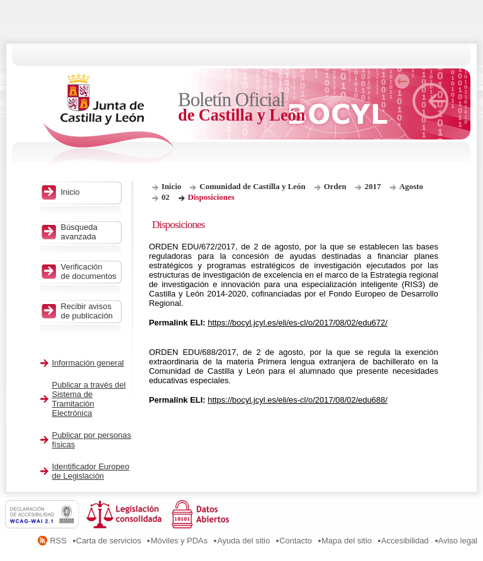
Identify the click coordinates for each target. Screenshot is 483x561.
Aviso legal (457, 540)
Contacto (295, 540)
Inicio (172, 186)
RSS (58, 540)
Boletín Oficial (242, 107)
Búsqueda (89, 231)
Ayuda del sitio (243, 540)
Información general (88, 363)
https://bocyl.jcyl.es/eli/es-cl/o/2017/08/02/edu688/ (297, 400)
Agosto (411, 186)
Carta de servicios (109, 540)
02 (166, 197)
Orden (335, 186)
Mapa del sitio (346, 540)
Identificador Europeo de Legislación (91, 471)
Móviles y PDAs (179, 540)
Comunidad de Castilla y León (252, 186)
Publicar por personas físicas (91, 439)
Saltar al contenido (49, 4)
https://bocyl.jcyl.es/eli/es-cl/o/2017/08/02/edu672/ (297, 322)
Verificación (89, 271)
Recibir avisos (89, 311)
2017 (373, 186)
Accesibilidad (405, 540)
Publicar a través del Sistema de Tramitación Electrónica (89, 399)
